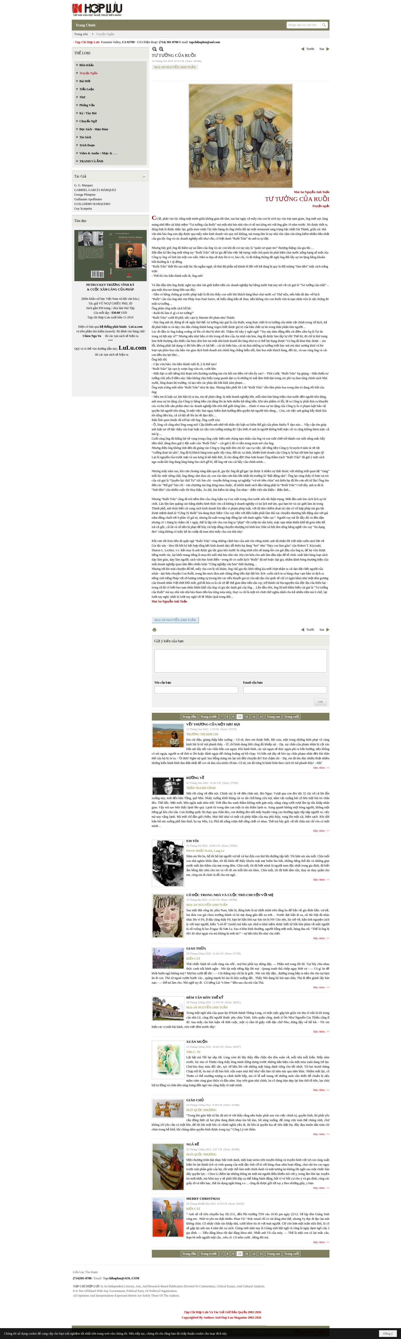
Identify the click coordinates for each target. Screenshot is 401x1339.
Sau (322, 49)
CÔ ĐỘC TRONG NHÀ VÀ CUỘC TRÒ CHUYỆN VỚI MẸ (229, 895)
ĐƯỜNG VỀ (195, 778)
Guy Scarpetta (83, 208)
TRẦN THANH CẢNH (201, 788)
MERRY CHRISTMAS (203, 1198)
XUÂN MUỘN (197, 1042)
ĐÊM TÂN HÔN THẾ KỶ (204, 997)
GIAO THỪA (196, 948)
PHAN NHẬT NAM (199, 851)
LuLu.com (136, 326)
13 (261, 716)
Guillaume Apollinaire (88, 199)
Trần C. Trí (193, 1052)
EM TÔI (192, 841)
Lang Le (219, 851)
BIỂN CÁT (193, 958)
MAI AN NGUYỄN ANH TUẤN (175, 67)
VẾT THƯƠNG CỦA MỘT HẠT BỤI (213, 724)
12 (253, 716)
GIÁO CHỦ (195, 1100)
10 (239, 716)
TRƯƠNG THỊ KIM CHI (202, 734)
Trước (310, 49)
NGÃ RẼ (192, 1144)
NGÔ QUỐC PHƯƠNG (201, 1110)
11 (246, 716)
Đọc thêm (319, 767)
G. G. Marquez (83, 185)
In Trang (154, 629)
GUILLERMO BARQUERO (92, 204)
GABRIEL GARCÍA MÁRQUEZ (95, 190)
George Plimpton (85, 194)
